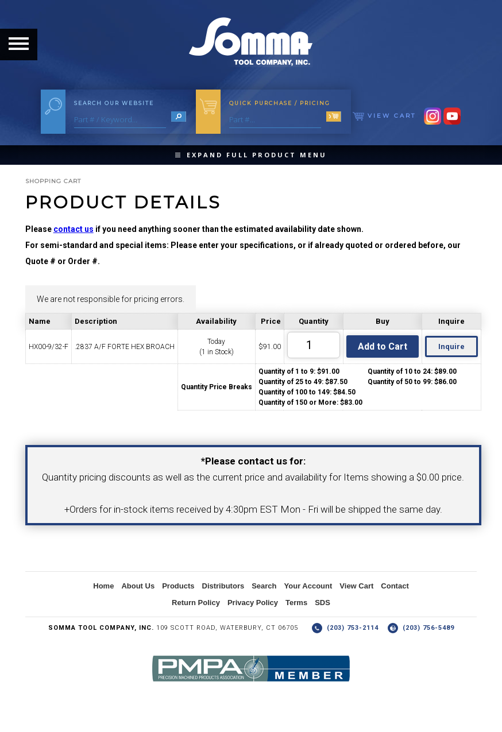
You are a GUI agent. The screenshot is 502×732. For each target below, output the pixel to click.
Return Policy (196, 602)
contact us (73, 229)
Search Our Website (114, 103)
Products (178, 586)
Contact (394, 586)
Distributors (223, 586)
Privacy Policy (252, 602)
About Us (138, 586)
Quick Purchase (279, 103)
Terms (296, 602)
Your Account (308, 586)
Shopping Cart (53, 181)
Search (264, 586)
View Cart (384, 115)
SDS (322, 602)
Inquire (451, 346)
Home (103, 586)
